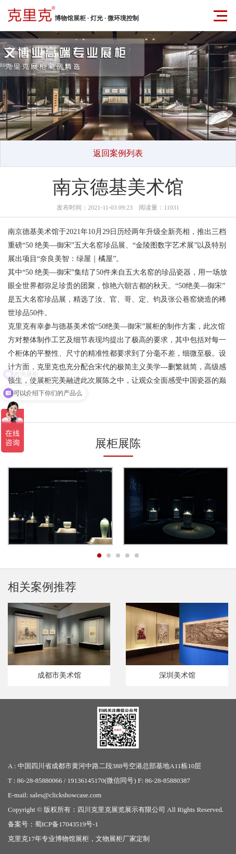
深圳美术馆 (177, 675)
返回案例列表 (118, 153)
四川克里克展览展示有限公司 (121, 809)
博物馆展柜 (72, 839)
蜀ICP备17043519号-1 (66, 824)
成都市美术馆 (59, 675)
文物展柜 (109, 839)
